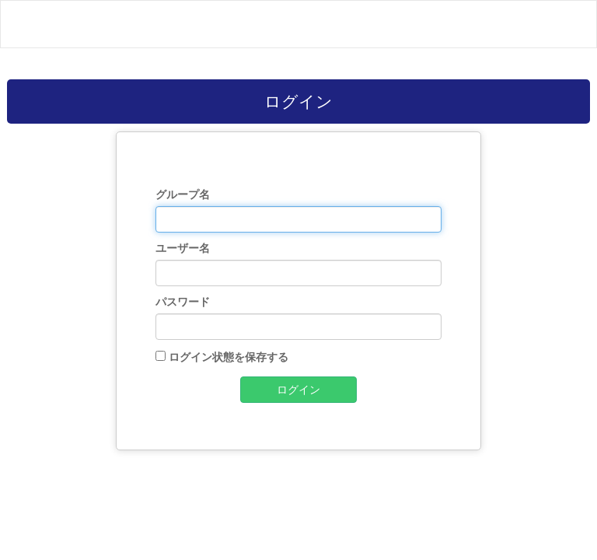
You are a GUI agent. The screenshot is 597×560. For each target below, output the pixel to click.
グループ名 (182, 194)
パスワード (182, 302)
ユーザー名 (182, 248)
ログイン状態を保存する (228, 357)
